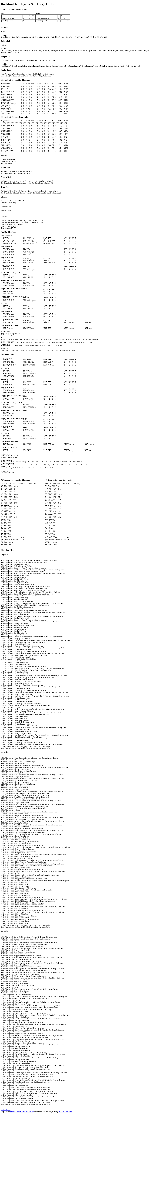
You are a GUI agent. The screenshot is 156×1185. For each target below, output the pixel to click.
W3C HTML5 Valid (65, 1183)
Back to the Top (6, 1181)
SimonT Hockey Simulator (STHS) (22, 1183)
